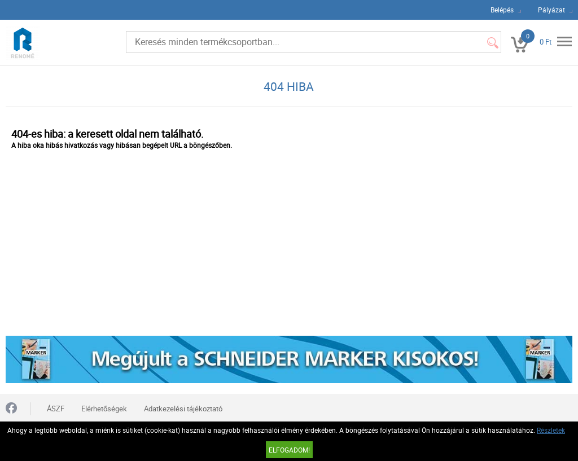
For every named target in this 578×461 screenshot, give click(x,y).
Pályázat (551, 9)
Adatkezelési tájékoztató (183, 408)
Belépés (502, 9)
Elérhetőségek (104, 408)
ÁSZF (55, 408)
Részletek (551, 429)
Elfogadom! (289, 449)
